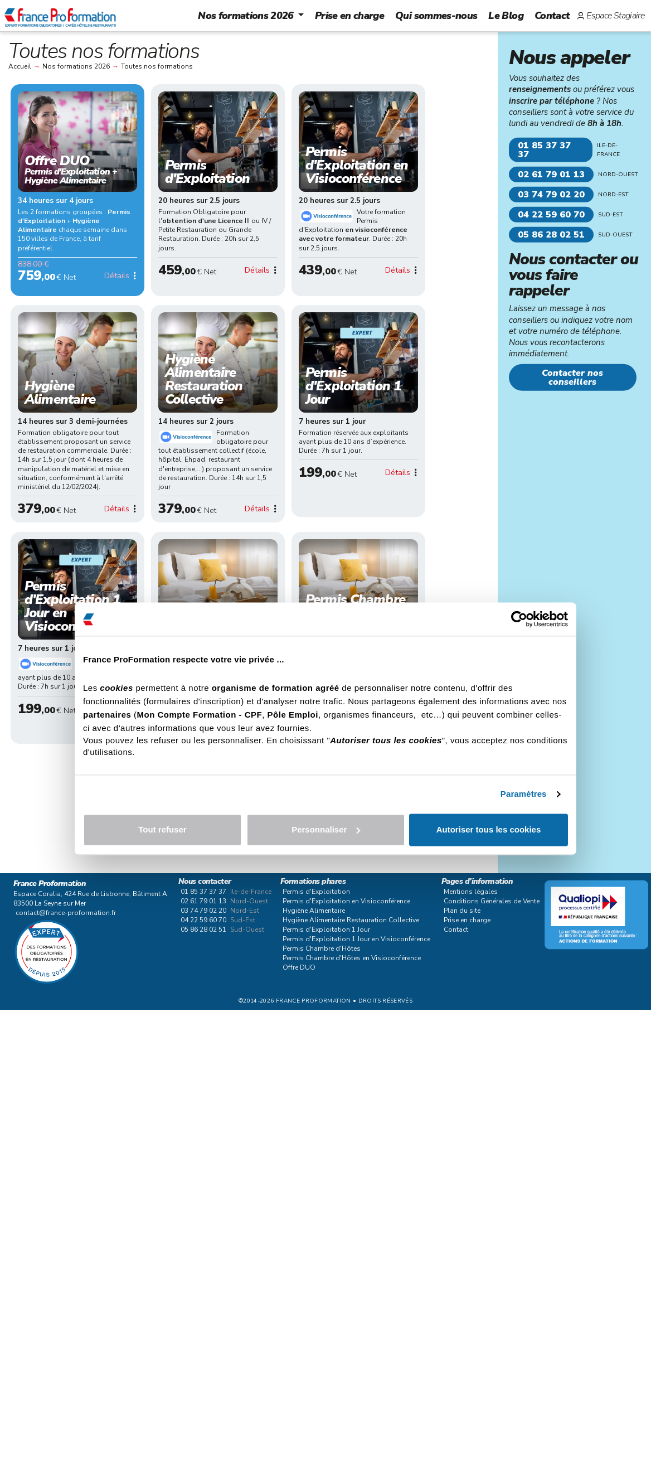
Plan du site (462, 910)
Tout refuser (162, 829)
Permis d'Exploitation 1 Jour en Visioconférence (356, 939)
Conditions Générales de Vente (492, 901)
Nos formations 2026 (246, 15)
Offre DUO (299, 967)
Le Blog (505, 15)
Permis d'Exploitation (316, 891)
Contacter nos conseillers (572, 377)
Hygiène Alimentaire (314, 910)
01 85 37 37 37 (544, 150)
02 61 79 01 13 (551, 174)
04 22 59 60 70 (551, 215)
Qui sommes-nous (436, 15)
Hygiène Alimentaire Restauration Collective (351, 920)
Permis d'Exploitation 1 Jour (326, 929)
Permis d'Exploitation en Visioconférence (346, 901)
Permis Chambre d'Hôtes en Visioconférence (352, 957)
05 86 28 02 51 (551, 235)
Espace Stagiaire (615, 15)
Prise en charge (349, 15)
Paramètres (524, 794)
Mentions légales (471, 891)
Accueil (19, 66)
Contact (552, 15)
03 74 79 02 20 (551, 194)
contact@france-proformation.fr (66, 912)
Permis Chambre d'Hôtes (322, 948)
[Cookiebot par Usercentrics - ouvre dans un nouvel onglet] (519, 619)
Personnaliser (326, 829)
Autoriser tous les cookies (488, 829)
